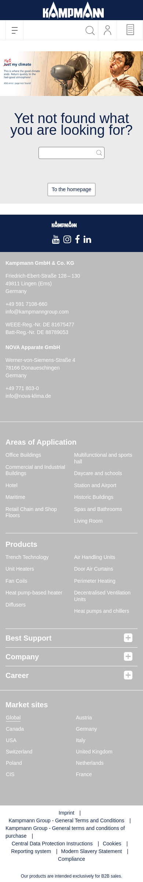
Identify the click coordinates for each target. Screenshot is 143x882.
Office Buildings (23, 455)
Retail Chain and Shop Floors (31, 512)
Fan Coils (16, 581)
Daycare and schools (98, 473)
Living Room (88, 521)
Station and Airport (95, 485)
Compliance (71, 859)
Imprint (66, 813)
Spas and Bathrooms (98, 509)
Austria (84, 717)
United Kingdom (94, 752)
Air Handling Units (94, 557)
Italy (80, 740)
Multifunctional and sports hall (103, 458)
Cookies (112, 843)
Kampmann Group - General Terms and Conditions (66, 820)
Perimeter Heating (94, 581)
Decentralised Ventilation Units (102, 596)
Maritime (15, 497)
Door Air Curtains (93, 569)
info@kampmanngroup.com (37, 312)
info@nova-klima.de (28, 396)
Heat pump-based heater (34, 593)
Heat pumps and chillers (101, 611)
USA (11, 740)
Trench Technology (27, 557)
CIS (10, 774)
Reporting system (31, 851)
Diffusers (16, 605)
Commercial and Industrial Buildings (35, 470)
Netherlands (90, 763)
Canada (15, 729)
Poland (14, 763)
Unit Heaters (20, 569)
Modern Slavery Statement (91, 851)
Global (13, 717)
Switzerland (19, 752)
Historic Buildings (93, 497)
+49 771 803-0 (22, 388)
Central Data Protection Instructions (52, 843)
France (84, 774)
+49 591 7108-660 (26, 304)
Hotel (12, 485)
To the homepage (71, 189)
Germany (86, 729)
